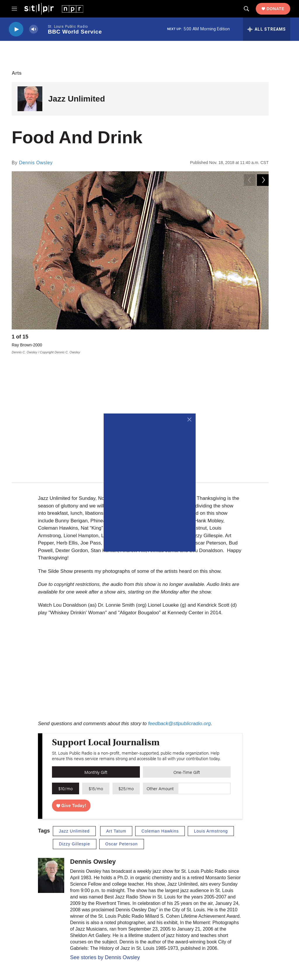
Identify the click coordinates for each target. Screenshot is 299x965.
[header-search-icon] (246, 8)
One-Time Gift (186, 646)
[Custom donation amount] (204, 663)
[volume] (34, 29)
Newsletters (179, 895)
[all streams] (266, 29)
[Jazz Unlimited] (30, 98)
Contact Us (116, 907)
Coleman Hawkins (160, 705)
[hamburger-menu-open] (14, 9)
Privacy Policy (243, 882)
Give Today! (71, 679)
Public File (239, 895)
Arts (17, 73)
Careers (113, 895)
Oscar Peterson (121, 718)
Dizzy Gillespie (74, 718)
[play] (16, 29)
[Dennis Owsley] (51, 749)
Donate (275, 8)
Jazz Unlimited (76, 98)
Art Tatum (116, 705)
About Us (114, 882)
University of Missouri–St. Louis (164, 930)
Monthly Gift (95, 646)
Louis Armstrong (211, 705)
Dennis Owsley (36, 162)
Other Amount (160, 662)
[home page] (53, 8)
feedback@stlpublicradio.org (179, 598)
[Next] (263, 338)
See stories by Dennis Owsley (105, 832)
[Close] (190, 419)
